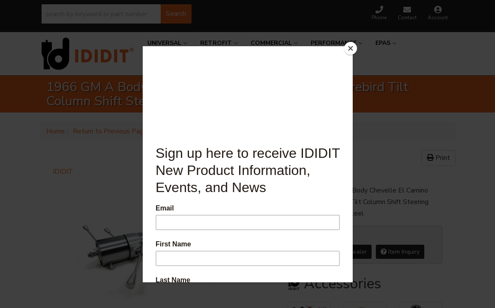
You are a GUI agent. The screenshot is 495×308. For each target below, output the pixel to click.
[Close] (350, 48)
